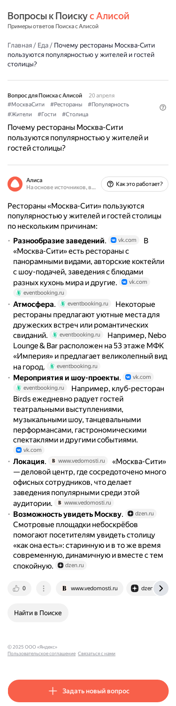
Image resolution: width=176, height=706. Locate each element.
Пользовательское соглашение (42, 653)
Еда (43, 45)
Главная (20, 45)
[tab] (20, 588)
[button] (162, 107)
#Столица (75, 114)
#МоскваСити (26, 104)
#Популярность (108, 104)
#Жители (20, 114)
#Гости (47, 114)
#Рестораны (66, 104)
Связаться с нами (96, 653)
